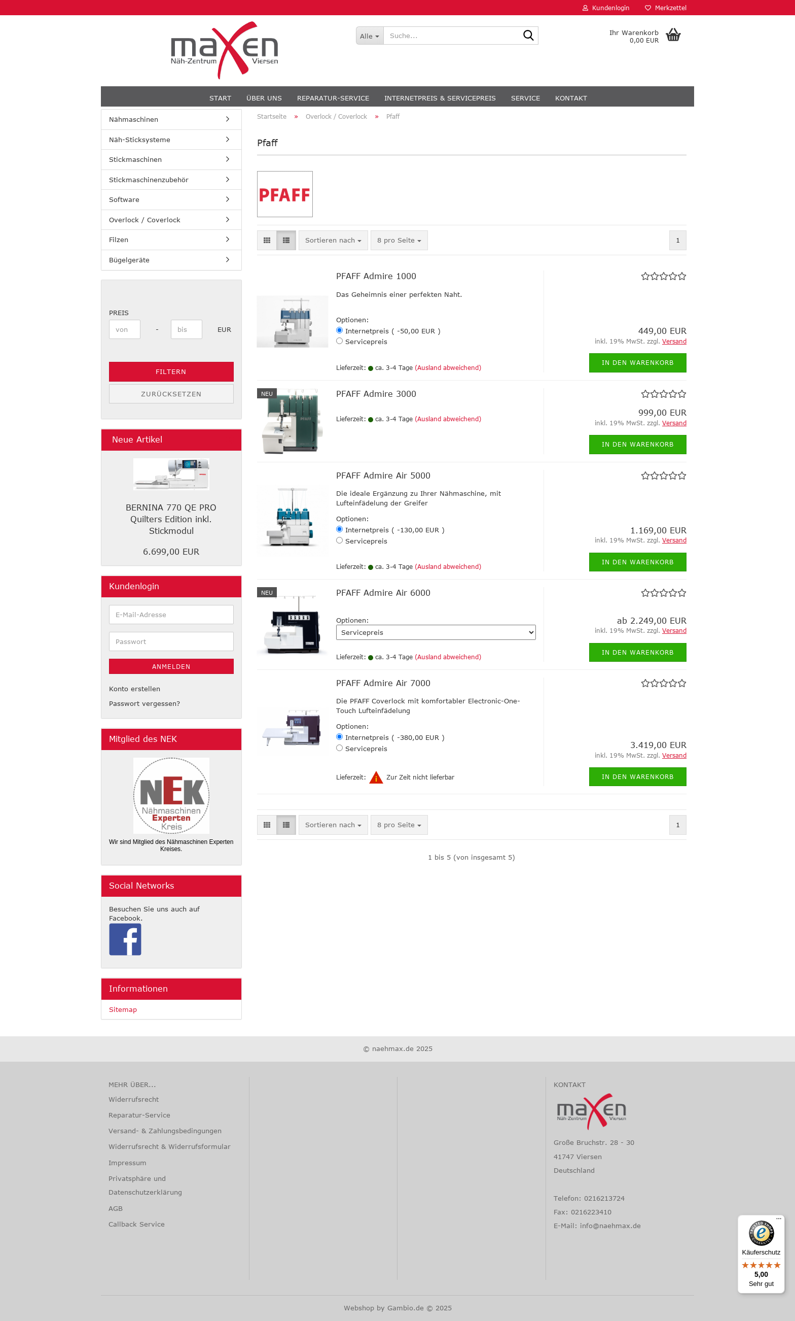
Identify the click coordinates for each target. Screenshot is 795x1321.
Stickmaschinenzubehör (149, 180)
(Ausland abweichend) (448, 367)
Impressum (128, 1163)
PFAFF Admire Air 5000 (383, 475)
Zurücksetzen (171, 394)
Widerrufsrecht (134, 1099)
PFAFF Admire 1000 (376, 276)
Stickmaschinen (135, 159)
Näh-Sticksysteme (139, 140)
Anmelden (171, 666)
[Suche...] (370, 35)
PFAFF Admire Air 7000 (383, 683)
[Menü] (779, 1221)
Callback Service (137, 1224)
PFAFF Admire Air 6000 (383, 592)
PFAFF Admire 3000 (376, 393)
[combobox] (333, 240)
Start (220, 98)
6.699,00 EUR (171, 551)
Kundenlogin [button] (606, 7)
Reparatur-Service (333, 98)
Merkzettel (665, 7)
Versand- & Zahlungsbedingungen (165, 1131)
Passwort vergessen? (144, 703)
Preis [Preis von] (119, 313)
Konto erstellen (134, 689)
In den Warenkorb (638, 362)
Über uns (264, 98)
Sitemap (123, 1009)
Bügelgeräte (129, 260)
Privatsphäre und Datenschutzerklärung (145, 1185)
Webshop (359, 1308)
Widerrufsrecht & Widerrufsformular (170, 1146)
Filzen (118, 239)
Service (525, 98)
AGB (116, 1208)
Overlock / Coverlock (144, 220)
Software (124, 199)
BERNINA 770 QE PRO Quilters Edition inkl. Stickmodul (171, 519)
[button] (267, 240)
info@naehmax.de (610, 1226)
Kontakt (571, 98)
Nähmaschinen (133, 119)
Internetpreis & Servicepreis (440, 98)
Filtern (171, 371)
